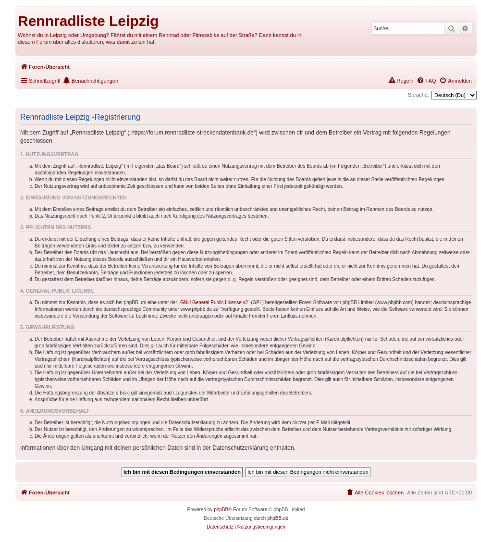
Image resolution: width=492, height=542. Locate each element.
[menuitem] (455, 80)
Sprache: (418, 95)
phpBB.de (277, 518)
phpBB (221, 509)
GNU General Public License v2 (214, 302)
